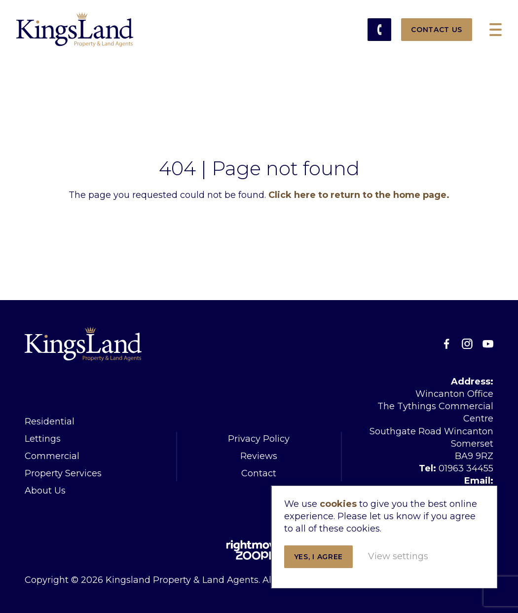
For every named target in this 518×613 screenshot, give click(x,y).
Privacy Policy (259, 438)
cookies (388, 468)
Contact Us (436, 29)
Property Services (63, 473)
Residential (49, 421)
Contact (258, 473)
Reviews (258, 456)
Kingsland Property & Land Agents (75, 29)
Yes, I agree (369, 534)
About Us (45, 490)
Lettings (43, 438)
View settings (370, 564)
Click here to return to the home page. (358, 195)
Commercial (52, 456)
